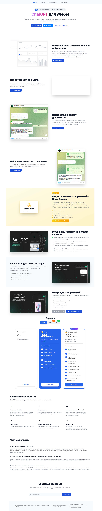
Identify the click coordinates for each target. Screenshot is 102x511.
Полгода (52, 322)
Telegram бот (36, 25)
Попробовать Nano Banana (60, 220)
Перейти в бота (57, 60)
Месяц (43, 322)
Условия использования (74, 505)
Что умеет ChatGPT (52, 2)
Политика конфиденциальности (76, 504)
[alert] (50, 9)
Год (58, 322)
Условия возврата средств (75, 507)
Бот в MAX (47, 25)
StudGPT (35, 2)
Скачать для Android (61, 25)
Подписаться (66, 494)
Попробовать (26, 384)
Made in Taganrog (19, 506)
